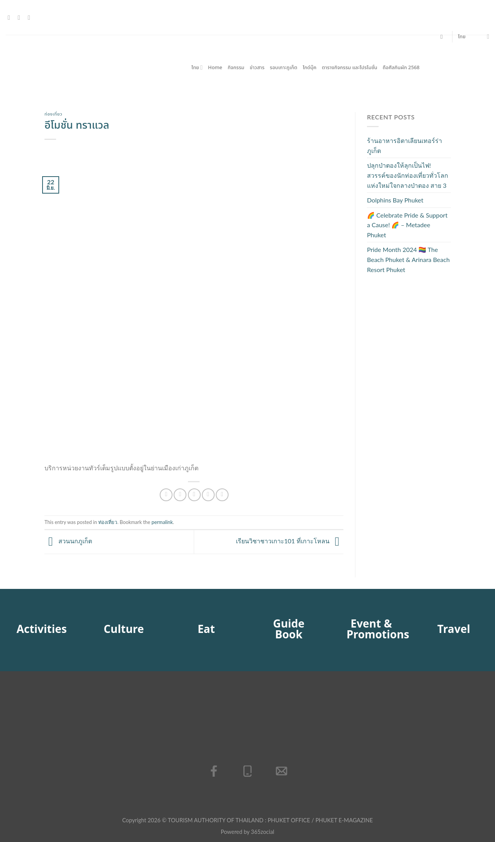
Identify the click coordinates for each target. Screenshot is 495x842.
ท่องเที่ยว (53, 114)
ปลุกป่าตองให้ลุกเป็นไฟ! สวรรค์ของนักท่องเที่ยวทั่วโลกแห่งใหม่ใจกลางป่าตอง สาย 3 (407, 175)
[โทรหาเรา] (31, 17)
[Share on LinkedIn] (222, 494)
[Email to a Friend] (194, 494)
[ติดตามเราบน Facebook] (11, 17)
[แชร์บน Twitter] (180, 494)
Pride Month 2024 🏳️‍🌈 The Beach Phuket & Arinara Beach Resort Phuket (408, 259)
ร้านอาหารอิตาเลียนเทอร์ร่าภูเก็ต (404, 145)
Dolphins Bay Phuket (395, 200)
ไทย (473, 37)
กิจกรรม (236, 67)
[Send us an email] (21, 17)
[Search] (443, 36)
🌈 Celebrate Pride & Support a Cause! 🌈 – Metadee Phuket (407, 224)
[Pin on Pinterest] (208, 494)
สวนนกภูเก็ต (68, 541)
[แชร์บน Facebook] (166, 494)
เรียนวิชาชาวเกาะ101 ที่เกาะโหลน (289, 541)
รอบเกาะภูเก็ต (283, 67)
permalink (162, 522)
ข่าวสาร (257, 67)
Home (215, 67)
